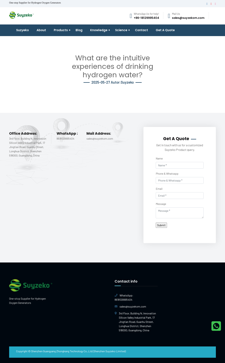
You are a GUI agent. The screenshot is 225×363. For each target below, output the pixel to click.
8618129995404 (136, 297)
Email (159, 188)
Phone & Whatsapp (167, 173)
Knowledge (98, 30)
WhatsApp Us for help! (146, 13)
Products (61, 30)
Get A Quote (165, 30)
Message (161, 203)
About (41, 30)
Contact (141, 30)
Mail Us (176, 13)
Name (159, 158)
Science (121, 30)
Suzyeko (22, 30)
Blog (79, 30)
